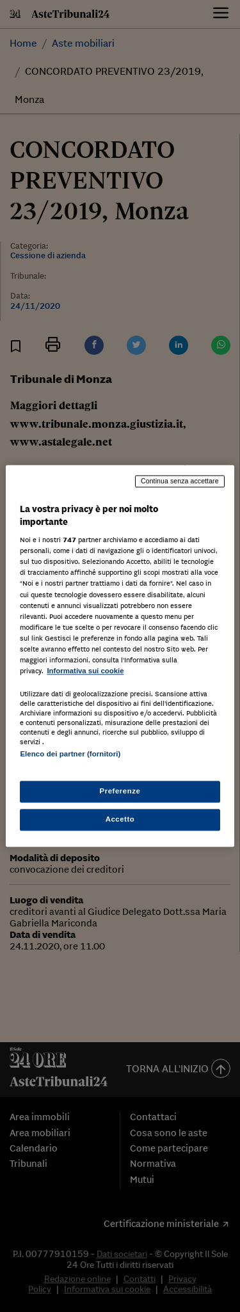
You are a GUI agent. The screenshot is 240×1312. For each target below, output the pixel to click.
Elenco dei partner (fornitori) (70, 754)
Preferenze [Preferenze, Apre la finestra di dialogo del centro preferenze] (120, 791)
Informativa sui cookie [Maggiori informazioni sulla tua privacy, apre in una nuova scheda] (85, 671)
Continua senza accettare (180, 481)
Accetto (120, 820)
